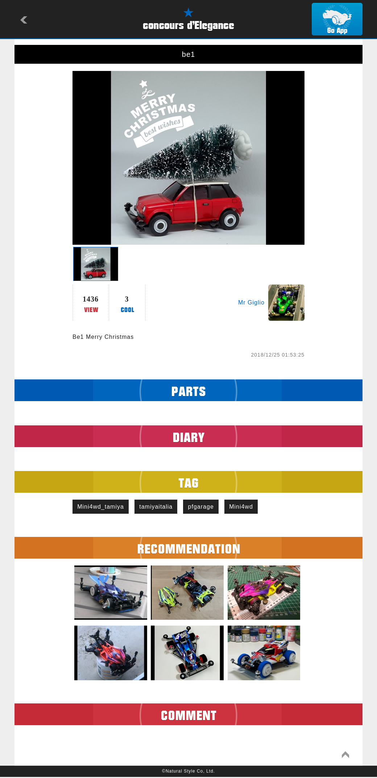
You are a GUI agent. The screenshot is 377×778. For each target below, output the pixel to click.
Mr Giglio (251, 302)
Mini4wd (248, 507)
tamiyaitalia (159, 507)
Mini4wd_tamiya (101, 507)
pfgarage (206, 507)
